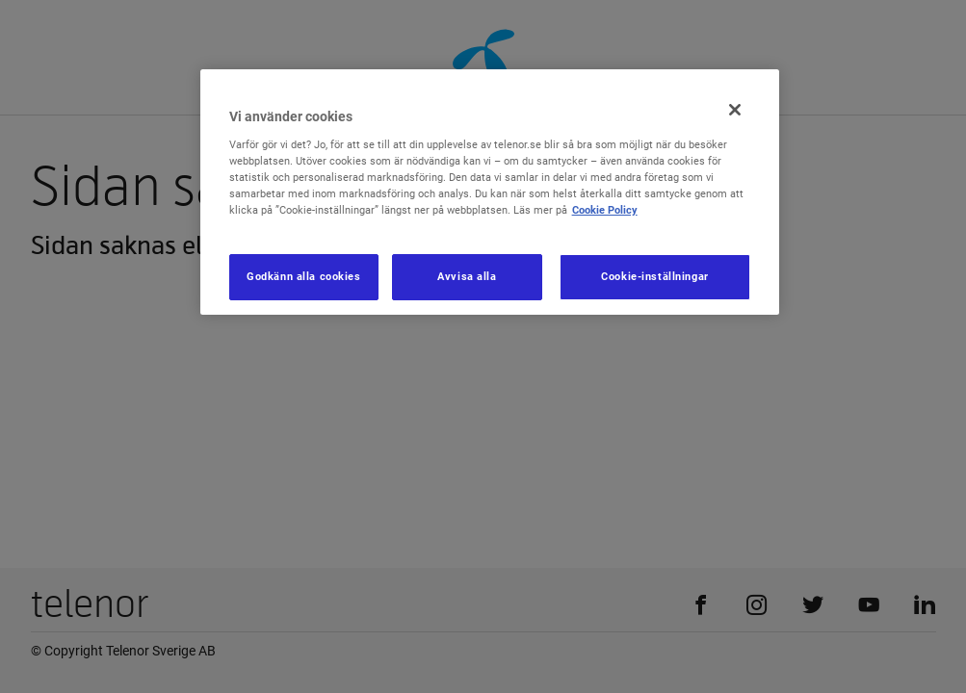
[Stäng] (735, 110)
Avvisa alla (466, 276)
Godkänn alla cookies (303, 276)
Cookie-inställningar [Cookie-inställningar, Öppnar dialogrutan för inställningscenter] (654, 276)
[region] (490, 192)
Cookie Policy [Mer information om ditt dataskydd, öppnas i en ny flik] (605, 210)
